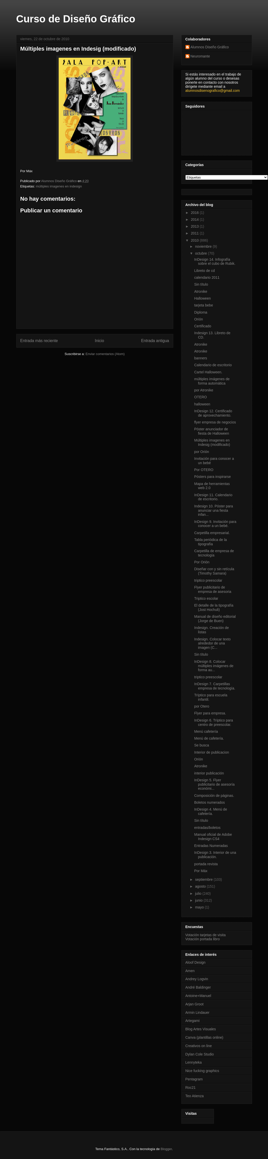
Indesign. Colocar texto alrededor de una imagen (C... (212, 643)
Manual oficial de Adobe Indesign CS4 (213, 836)
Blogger (166, 1149)
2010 (195, 240)
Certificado (202, 326)
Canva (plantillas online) (204, 1037)
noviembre (204, 246)
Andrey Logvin (196, 979)
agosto (201, 886)
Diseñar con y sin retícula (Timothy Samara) (214, 571)
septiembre (204, 879)
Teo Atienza (194, 1096)
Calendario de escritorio (213, 365)
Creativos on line (198, 1046)
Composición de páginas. (214, 796)
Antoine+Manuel (198, 996)
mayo (200, 907)
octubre (201, 253)
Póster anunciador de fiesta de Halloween (211, 431)
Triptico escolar (206, 598)
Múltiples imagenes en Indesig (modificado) (212, 442)
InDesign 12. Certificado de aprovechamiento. (213, 413)
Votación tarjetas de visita (205, 935)
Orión (198, 319)
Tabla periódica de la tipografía (210, 542)
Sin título (201, 284)
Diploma (200, 312)
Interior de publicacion (211, 752)
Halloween (202, 298)
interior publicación (209, 773)
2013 (195, 226)
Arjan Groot (194, 1004)
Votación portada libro (202, 939)
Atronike (200, 291)
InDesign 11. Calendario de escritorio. (213, 497)
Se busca (201, 745)
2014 (195, 219)
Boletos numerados (209, 802)
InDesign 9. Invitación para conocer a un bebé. (215, 524)
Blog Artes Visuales (200, 1029)
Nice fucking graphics (202, 1071)
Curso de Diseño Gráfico (75, 18)
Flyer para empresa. (210, 713)
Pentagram (194, 1079)
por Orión (201, 452)
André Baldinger (198, 987)
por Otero (201, 706)
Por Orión (201, 562)
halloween (202, 404)
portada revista (206, 864)
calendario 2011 (206, 277)
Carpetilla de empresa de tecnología (214, 553)
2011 (195, 233)
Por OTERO (203, 470)
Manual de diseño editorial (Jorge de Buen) (214, 618)
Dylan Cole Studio (199, 1054)
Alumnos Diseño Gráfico (210, 47)
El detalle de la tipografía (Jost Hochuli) (213, 607)
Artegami (192, 1021)
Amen (190, 971)
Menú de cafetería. (209, 738)
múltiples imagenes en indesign (59, 186)
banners (200, 358)
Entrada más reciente (39, 341)
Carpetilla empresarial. (212, 533)
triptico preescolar (208, 580)
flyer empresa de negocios (215, 422)
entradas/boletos (207, 828)
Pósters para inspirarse (212, 477)
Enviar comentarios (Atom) (105, 354)
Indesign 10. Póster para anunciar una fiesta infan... (213, 510)
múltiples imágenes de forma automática (211, 381)
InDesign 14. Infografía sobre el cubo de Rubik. (214, 261)
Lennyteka (193, 1062)
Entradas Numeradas (211, 846)
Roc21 (190, 1087)
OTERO (200, 397)
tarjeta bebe (203, 305)
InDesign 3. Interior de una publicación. (215, 854)
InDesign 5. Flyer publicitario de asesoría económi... (214, 784)
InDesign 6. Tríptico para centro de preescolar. (213, 722)
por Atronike (203, 390)
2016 (195, 213)
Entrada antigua (155, 341)
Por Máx (200, 871)
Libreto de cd (204, 271)
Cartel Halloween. (208, 372)
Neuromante (200, 56)
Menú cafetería (206, 731)
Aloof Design (195, 962)
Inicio (99, 341)
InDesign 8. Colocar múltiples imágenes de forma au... (213, 665)
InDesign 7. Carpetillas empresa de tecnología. (214, 686)
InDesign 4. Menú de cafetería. (210, 811)
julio (198, 893)
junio (199, 900)
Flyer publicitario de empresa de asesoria (212, 589)
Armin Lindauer (197, 1012)
